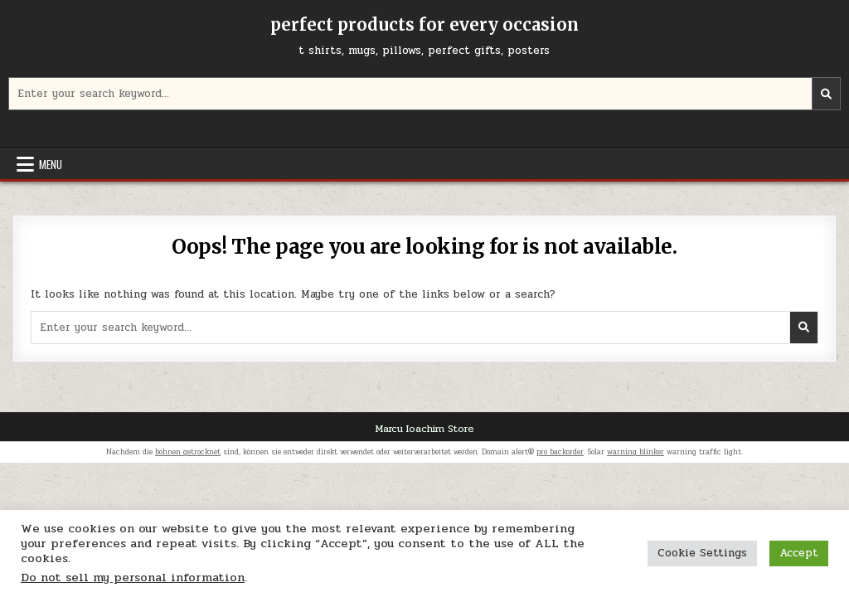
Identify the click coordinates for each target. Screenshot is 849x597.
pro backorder (560, 452)
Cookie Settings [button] (702, 553)
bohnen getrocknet (188, 452)
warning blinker (635, 452)
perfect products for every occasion (424, 24)
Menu (50, 164)
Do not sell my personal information (133, 577)
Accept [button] (798, 553)
